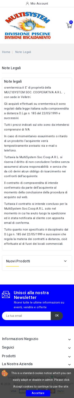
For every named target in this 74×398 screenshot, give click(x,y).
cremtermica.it (14, 87)
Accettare (38, 393)
